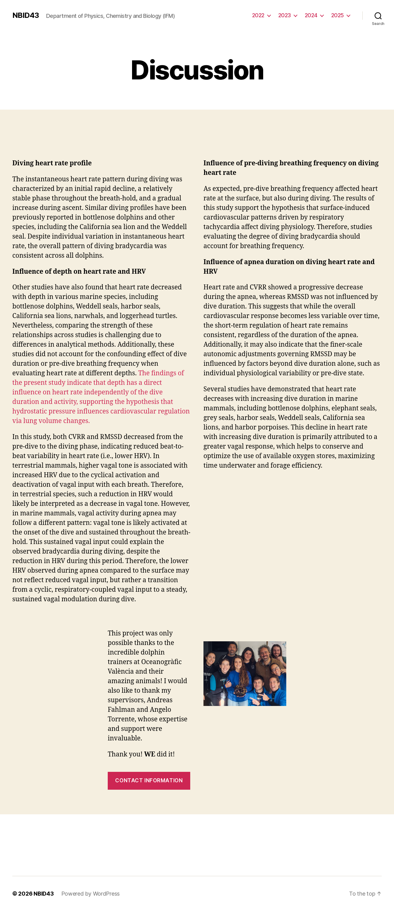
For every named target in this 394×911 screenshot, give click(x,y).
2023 (284, 15)
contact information (149, 780)
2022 (258, 15)
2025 (337, 15)
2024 (311, 15)
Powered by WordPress (90, 893)
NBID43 (25, 15)
